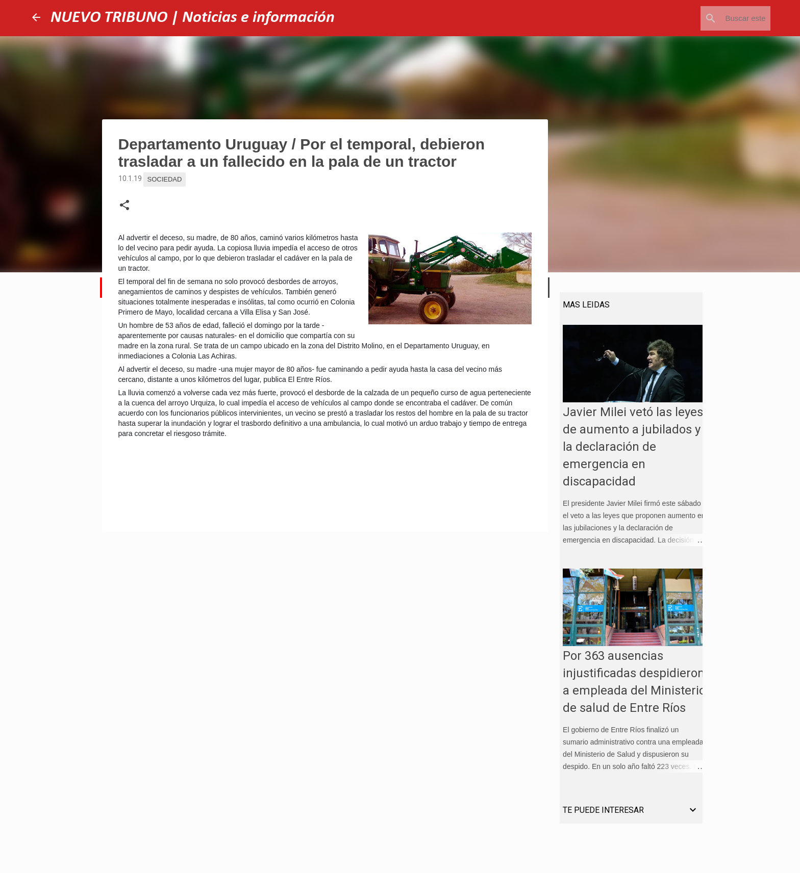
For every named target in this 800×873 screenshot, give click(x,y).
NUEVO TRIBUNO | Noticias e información (193, 18)
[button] (124, 205)
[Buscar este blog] (716, 18)
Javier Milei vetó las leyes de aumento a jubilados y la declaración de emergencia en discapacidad (630, 450)
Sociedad (164, 179)
